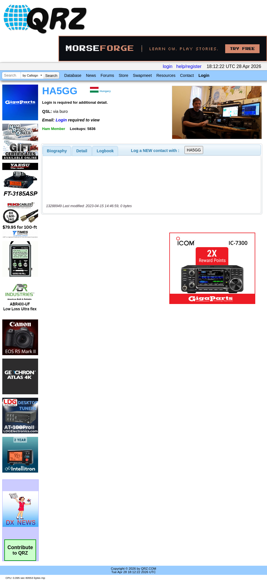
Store (123, 75)
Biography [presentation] (57, 151)
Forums (107, 75)
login (167, 66)
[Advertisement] (106, 268)
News (91, 75)
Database (72, 75)
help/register (188, 66)
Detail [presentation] (81, 151)
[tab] (57, 151)
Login (204, 75)
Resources (166, 75)
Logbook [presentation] (105, 151)
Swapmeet (142, 75)
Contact (187, 75)
